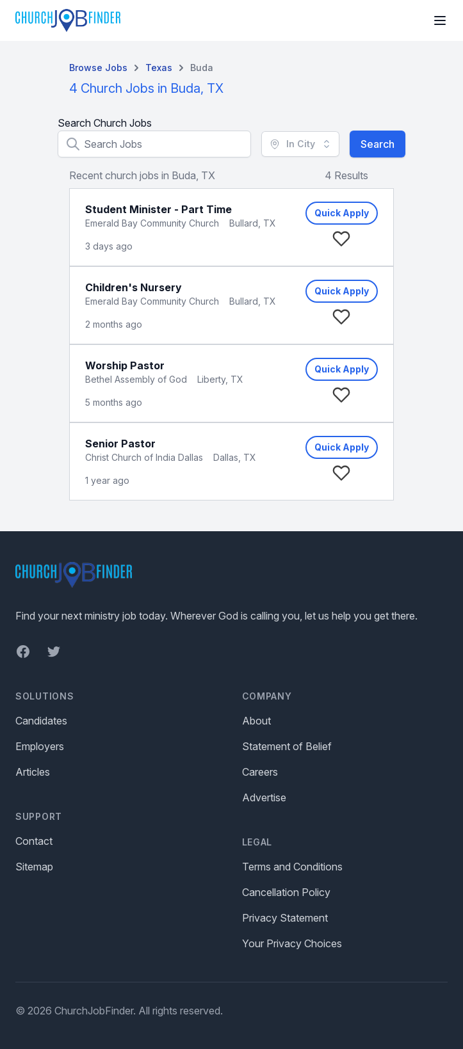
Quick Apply (341, 212)
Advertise (264, 797)
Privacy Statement (285, 917)
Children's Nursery (133, 287)
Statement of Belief (287, 746)
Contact (34, 841)
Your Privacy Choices (292, 943)
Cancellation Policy (286, 892)
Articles (32, 771)
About (256, 720)
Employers (39, 746)
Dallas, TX (234, 457)
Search (377, 144)
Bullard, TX (252, 223)
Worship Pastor (125, 365)
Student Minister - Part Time (158, 209)
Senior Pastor (120, 443)
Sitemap (34, 866)
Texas (158, 67)
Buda (201, 67)
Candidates (41, 720)
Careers (260, 771)
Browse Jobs (98, 67)
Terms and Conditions (292, 866)
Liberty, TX (220, 379)
